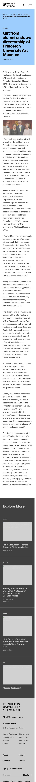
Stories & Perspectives (20, 14)
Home (5, 14)
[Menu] (30, 5)
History (22, 755)
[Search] (24, 5)
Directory (6, 761)
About (5, 755)
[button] (11, 707)
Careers (22, 761)
